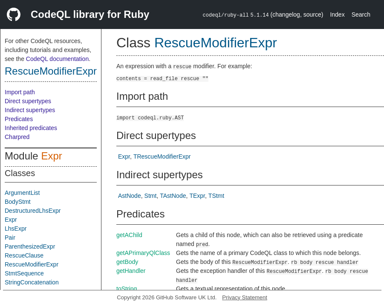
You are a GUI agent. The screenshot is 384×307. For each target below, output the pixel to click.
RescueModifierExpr (51, 71)
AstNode (129, 195)
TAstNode (173, 195)
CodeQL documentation (57, 58)
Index (337, 14)
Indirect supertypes (30, 110)
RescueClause (24, 255)
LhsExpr (15, 228)
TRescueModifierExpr (162, 156)
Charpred (17, 136)
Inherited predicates (31, 128)
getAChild (129, 235)
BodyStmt (18, 201)
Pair (10, 237)
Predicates (19, 119)
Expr (51, 156)
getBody (127, 261)
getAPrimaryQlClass (143, 252)
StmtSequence (24, 273)
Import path (20, 92)
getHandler (131, 270)
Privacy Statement (244, 297)
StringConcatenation (32, 282)
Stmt (150, 195)
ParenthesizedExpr (30, 246)
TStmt (216, 195)
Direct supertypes (28, 101)
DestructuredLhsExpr (33, 210)
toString (126, 288)
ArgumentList (22, 192)
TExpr (197, 195)
